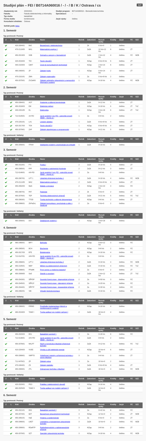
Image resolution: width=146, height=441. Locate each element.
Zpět (140, 5)
